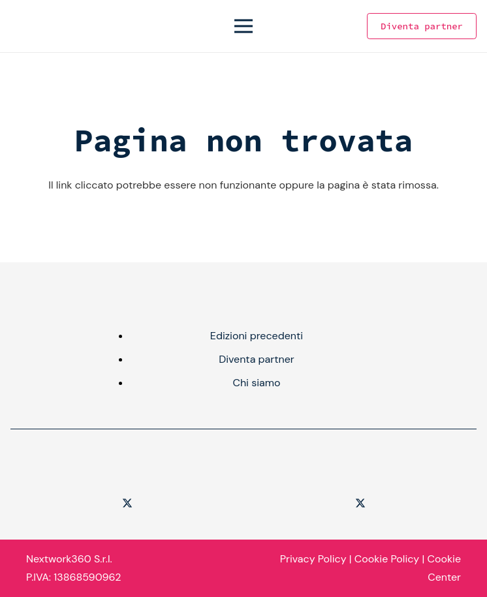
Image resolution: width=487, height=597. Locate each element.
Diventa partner (256, 359)
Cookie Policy (386, 559)
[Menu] (243, 26)
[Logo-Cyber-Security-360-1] (127, 466)
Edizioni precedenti (256, 336)
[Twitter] (127, 503)
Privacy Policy (313, 559)
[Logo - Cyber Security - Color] (21, 26)
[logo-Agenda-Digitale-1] (360, 466)
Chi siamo (256, 383)
